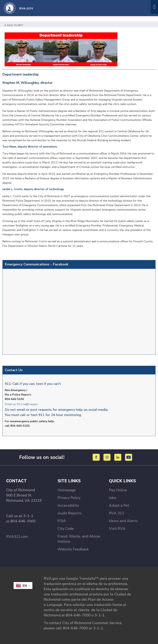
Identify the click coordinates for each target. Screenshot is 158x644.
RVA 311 (116, 513)
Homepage (67, 490)
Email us (10, 404)
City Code (66, 528)
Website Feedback (73, 549)
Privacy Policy (69, 497)
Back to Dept (14, 25)
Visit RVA (117, 528)
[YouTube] (129, 457)
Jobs (112, 497)
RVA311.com (17, 536)
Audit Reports (70, 513)
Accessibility (68, 505)
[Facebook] (96, 457)
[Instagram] (107, 457)
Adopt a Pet (119, 505)
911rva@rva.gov (27, 404)
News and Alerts (123, 520)
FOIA (62, 520)
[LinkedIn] (118, 457)
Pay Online (118, 490)
